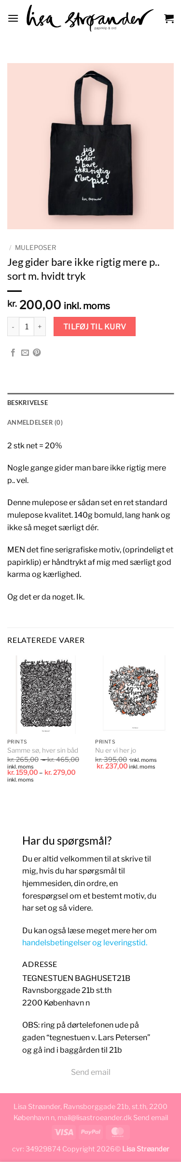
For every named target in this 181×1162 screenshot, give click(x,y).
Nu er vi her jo (115, 750)
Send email (91, 1072)
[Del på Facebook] (13, 353)
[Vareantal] (26, 326)
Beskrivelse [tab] (27, 402)
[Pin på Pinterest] (37, 353)
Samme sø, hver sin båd (42, 750)
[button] (13, 18)
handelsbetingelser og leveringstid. (84, 942)
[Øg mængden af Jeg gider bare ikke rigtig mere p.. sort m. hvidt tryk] (40, 326)
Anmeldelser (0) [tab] (35, 422)
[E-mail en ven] (25, 353)
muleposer (35, 247)
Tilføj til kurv (94, 326)
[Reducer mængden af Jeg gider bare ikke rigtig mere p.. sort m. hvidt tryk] (13, 326)
